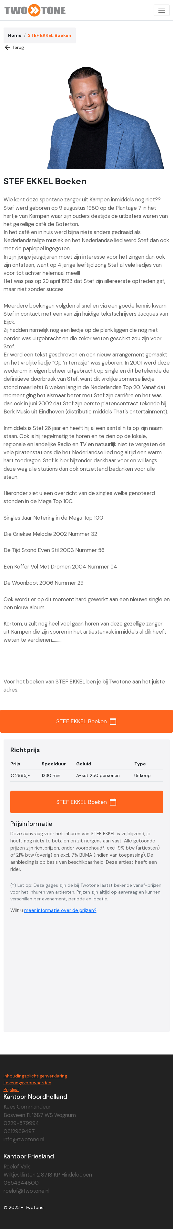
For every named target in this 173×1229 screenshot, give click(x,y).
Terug (14, 47)
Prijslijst (11, 1089)
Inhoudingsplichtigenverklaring (35, 1076)
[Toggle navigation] (161, 10)
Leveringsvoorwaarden (27, 1083)
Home (15, 35)
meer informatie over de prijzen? (60, 910)
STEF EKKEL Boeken (86, 721)
